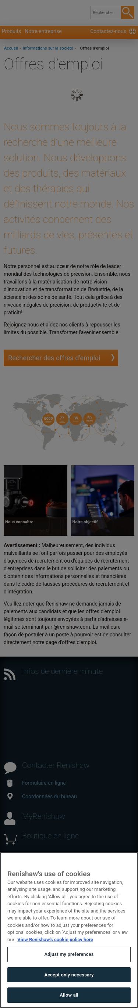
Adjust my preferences (68, 954)
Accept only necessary (68, 975)
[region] (69, 930)
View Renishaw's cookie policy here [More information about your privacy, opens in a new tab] (55, 939)
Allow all (69, 995)
